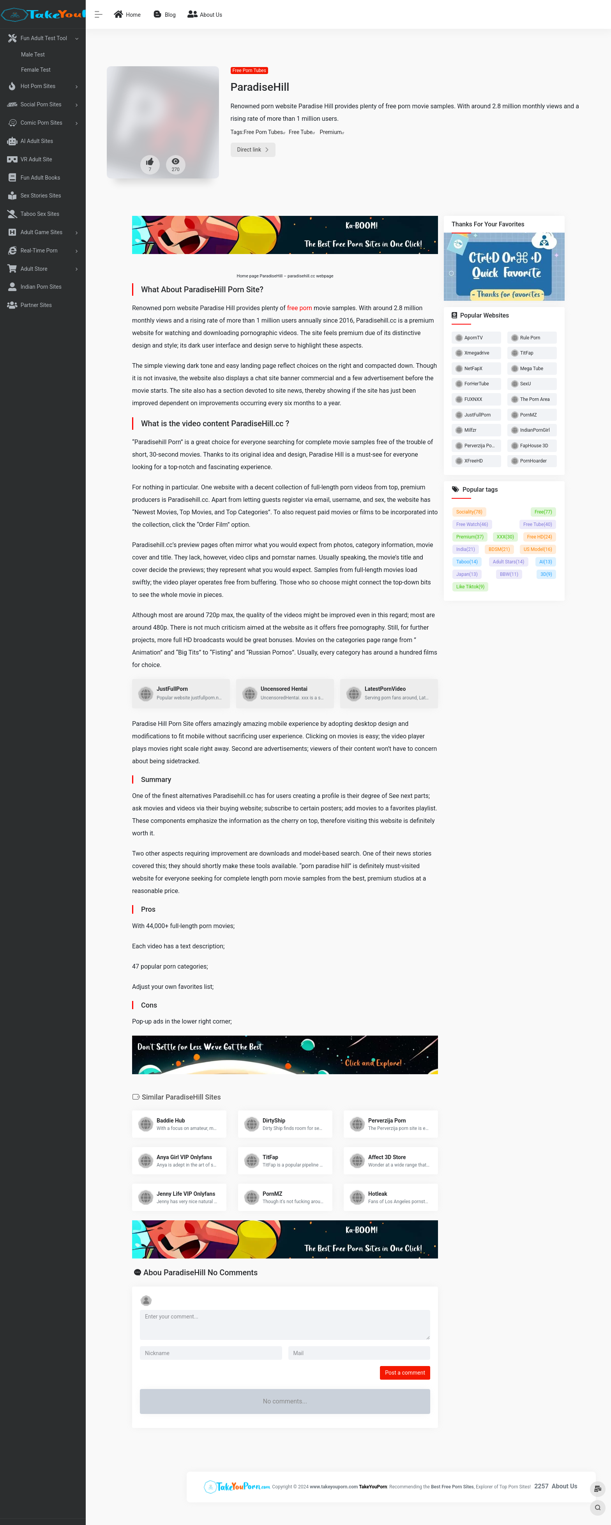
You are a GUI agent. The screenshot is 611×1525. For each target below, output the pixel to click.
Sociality (469, 512)
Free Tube (301, 132)
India (465, 549)
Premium (331, 132)
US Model (538, 549)
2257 (541, 1486)
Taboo (467, 562)
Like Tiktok (470, 587)
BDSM (499, 549)
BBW (509, 574)
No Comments (233, 1272)
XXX (505, 537)
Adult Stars (508, 562)
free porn (299, 308)
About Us (564, 1486)
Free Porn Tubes (249, 70)
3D (546, 574)
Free (543, 512)
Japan (467, 574)
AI (545, 562)
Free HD (539, 537)
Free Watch (472, 524)
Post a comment (405, 1373)
